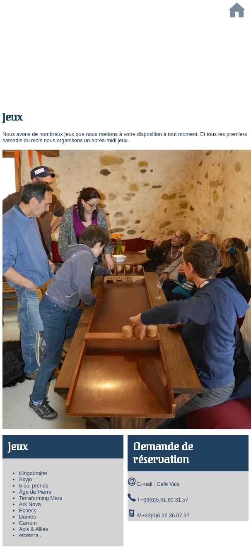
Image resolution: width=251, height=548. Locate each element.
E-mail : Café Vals (158, 484)
